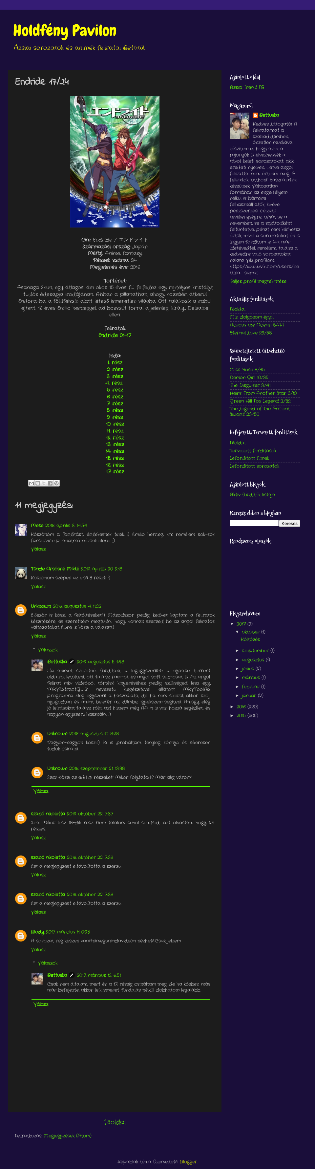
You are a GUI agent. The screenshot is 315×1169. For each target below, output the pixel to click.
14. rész (115, 451)
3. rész (115, 376)
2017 (242, 624)
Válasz (38, 549)
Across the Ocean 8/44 (257, 325)
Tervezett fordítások (253, 451)
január (250, 696)
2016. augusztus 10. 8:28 (94, 734)
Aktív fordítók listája (252, 495)
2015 (242, 716)
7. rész (115, 403)
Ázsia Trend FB (247, 87)
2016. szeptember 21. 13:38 (97, 769)
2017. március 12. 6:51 (99, 975)
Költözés (250, 640)
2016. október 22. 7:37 (90, 814)
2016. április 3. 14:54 (66, 526)
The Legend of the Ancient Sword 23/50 (260, 411)
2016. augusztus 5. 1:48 (100, 662)
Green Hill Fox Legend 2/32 (260, 401)
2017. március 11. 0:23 (68, 932)
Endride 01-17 (114, 335)
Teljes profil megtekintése (258, 281)
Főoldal (114, 1122)
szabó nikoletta (48, 814)
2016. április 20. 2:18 (101, 569)
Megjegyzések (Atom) (68, 1136)
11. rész (115, 431)
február (251, 687)
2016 (242, 707)
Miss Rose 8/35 (247, 370)
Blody (37, 932)
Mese (37, 526)
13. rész (115, 444)
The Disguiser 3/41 (250, 385)
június (249, 669)
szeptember (256, 651)
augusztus (254, 660)
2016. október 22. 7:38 (90, 858)
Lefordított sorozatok (254, 466)
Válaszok (47, 650)
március (252, 678)
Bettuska (57, 662)
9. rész (115, 417)
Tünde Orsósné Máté (55, 569)
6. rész (115, 396)
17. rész (115, 471)
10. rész (115, 424)
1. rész (114, 362)
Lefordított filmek (249, 458)
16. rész (115, 465)
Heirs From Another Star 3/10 (263, 393)
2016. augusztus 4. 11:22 (77, 606)
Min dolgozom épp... (252, 317)
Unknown (41, 606)
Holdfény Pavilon (64, 30)
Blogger (188, 1162)
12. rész (115, 438)
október (251, 632)
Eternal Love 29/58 (251, 333)
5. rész (115, 390)
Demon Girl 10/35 (249, 378)
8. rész (115, 410)
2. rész (115, 369)
